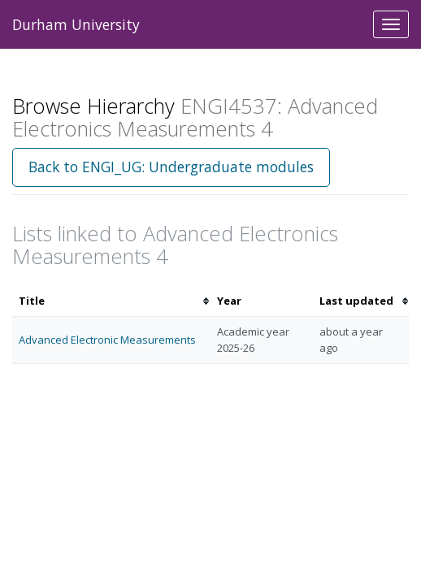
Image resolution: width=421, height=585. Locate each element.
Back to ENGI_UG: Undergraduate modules (171, 166)
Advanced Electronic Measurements (107, 339)
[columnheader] (111, 301)
